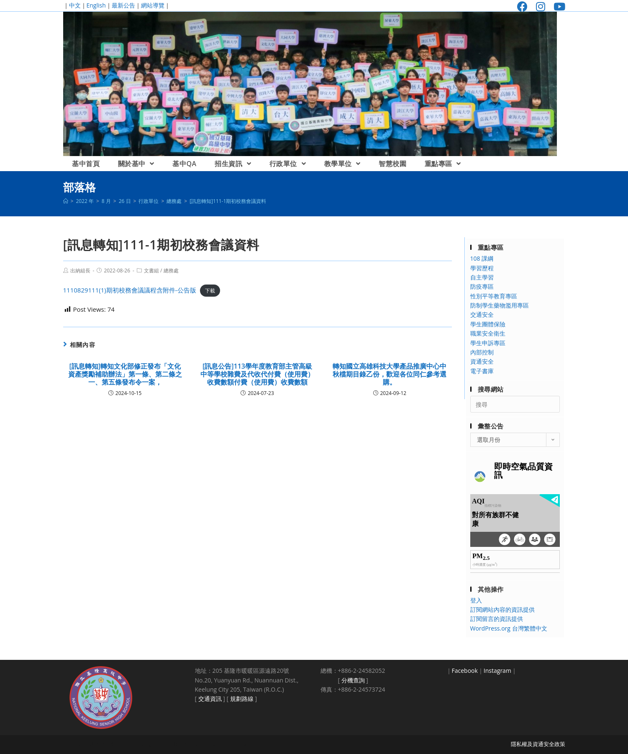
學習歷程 (482, 268)
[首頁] (65, 201)
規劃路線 (242, 699)
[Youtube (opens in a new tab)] (557, 6)
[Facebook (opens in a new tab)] (522, 6)
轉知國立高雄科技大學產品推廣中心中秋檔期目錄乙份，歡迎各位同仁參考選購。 (389, 374)
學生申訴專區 (487, 343)
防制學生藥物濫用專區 (499, 305)
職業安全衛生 (487, 333)
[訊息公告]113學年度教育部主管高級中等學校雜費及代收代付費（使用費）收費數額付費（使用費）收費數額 (257, 374)
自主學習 (482, 277)
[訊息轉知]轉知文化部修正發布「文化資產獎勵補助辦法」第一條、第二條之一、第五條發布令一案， (125, 374)
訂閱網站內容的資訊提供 (502, 609)
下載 (210, 290)
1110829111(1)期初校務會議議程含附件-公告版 (129, 290)
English (96, 5)
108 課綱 (482, 258)
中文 (75, 5)
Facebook (465, 670)
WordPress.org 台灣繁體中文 (508, 628)
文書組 (151, 270)
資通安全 (482, 361)
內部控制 (482, 352)
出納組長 (80, 270)
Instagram (497, 670)
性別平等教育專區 (493, 296)
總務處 (171, 270)
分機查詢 (353, 680)
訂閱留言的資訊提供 (496, 619)
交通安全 (482, 314)
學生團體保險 (487, 324)
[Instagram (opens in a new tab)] (540, 6)
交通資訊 (210, 699)
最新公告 (123, 5)
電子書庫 (482, 371)
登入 (476, 600)
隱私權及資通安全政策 (538, 744)
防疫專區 (482, 286)
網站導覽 (152, 5)
